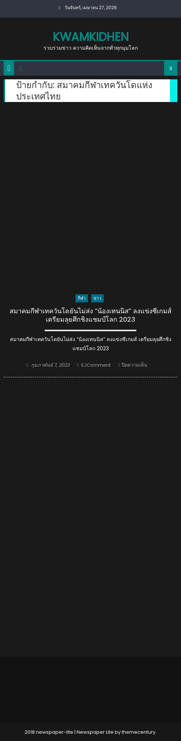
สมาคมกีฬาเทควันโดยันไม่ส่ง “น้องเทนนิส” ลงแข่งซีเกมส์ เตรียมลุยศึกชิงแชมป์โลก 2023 (90, 315)
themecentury (138, 732)
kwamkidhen (91, 37)
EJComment (96, 365)
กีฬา (82, 298)
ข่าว (97, 298)
